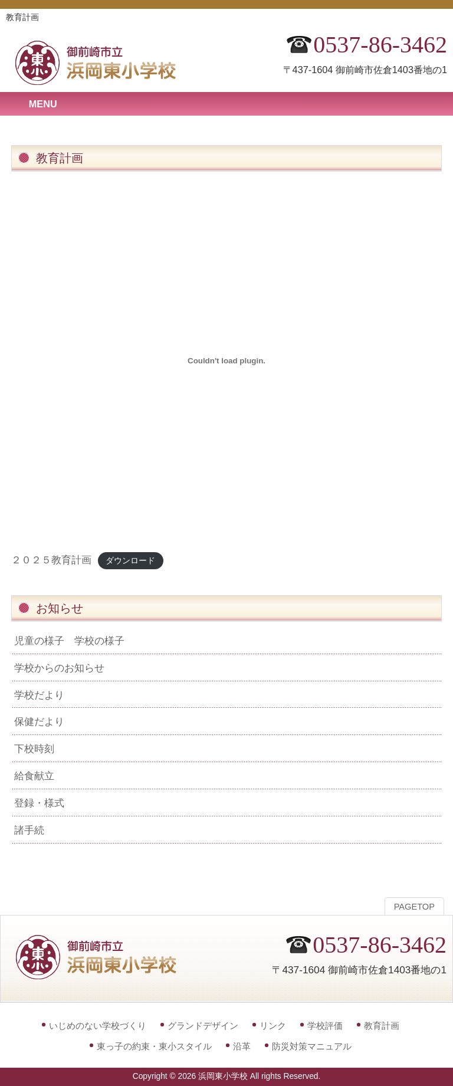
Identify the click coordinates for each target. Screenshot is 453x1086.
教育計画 (381, 1026)
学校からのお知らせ (59, 668)
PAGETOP (414, 906)
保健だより (39, 721)
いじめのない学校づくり (97, 1026)
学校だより (39, 695)
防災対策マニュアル (312, 1046)
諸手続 (29, 830)
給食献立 (34, 776)
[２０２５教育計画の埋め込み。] (226, 360)
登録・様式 (39, 803)
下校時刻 (34, 748)
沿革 (242, 1046)
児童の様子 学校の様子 (69, 641)
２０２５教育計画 (51, 560)
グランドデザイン (203, 1026)
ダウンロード (130, 560)
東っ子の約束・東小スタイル (154, 1046)
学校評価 (325, 1026)
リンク (273, 1026)
